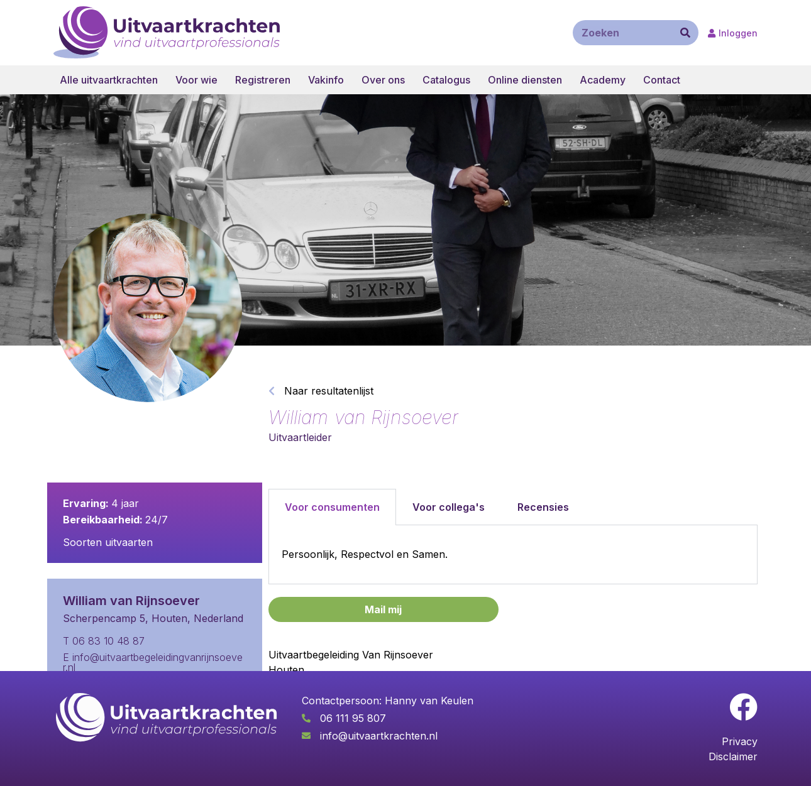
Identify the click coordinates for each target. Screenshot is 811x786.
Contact (661, 80)
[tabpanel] (513, 554)
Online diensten (525, 80)
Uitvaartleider (300, 437)
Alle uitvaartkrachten (109, 80)
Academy (603, 80)
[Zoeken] (685, 33)
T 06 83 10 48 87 (104, 641)
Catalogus (446, 80)
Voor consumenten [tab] (332, 507)
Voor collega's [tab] (448, 507)
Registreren (262, 80)
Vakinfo (326, 80)
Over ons (383, 80)
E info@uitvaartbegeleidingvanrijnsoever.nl (153, 662)
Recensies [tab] (543, 507)
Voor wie (196, 80)
